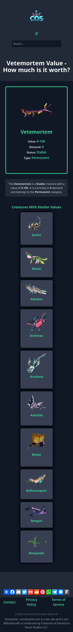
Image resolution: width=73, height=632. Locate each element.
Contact (9, 602)
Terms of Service (58, 602)
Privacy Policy (31, 602)
